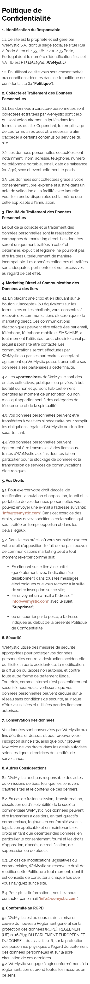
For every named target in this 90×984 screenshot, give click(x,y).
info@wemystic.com (21, 513)
